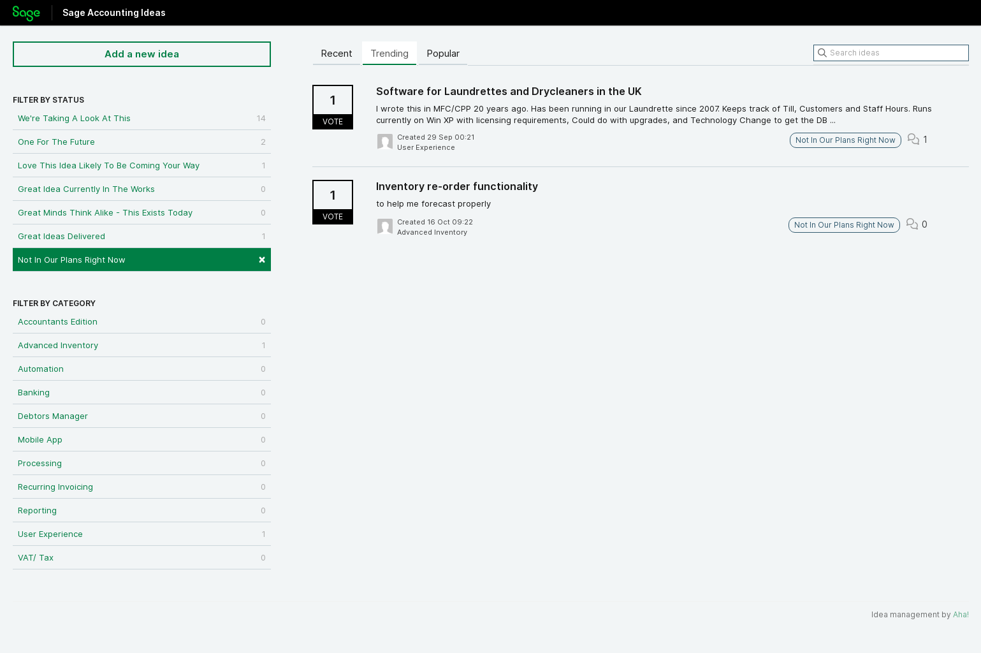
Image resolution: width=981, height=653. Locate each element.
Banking (142, 392)
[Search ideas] (891, 53)
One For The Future (142, 141)
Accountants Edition (142, 321)
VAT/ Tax (142, 557)
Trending (389, 53)
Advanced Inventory (142, 345)
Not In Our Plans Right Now (142, 258)
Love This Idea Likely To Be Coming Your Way (142, 165)
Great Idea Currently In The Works (142, 188)
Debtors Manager (142, 415)
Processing (142, 463)
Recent (336, 53)
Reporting (142, 510)
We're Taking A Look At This (142, 118)
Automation (142, 368)
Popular (443, 53)
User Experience (142, 533)
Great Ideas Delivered (142, 236)
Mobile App (142, 439)
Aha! (961, 614)
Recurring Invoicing (142, 486)
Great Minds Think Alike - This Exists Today (142, 212)
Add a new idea (142, 54)
